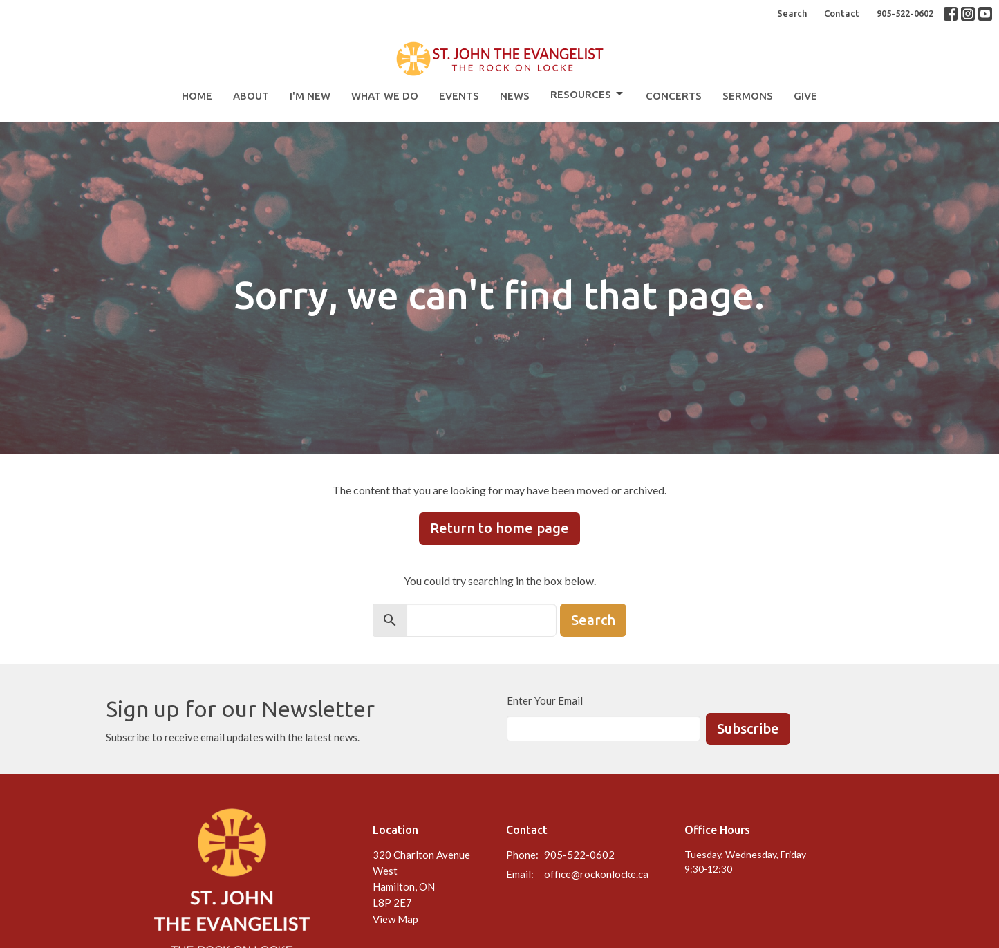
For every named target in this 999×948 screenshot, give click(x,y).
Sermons (747, 96)
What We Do (384, 96)
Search (792, 13)
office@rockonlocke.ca (596, 874)
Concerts (674, 96)
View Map (395, 919)
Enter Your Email (545, 700)
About (251, 96)
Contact (841, 13)
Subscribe (748, 728)
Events (459, 96)
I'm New (310, 96)
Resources (587, 94)
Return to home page (499, 528)
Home (197, 96)
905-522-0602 (905, 13)
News (515, 96)
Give (805, 96)
